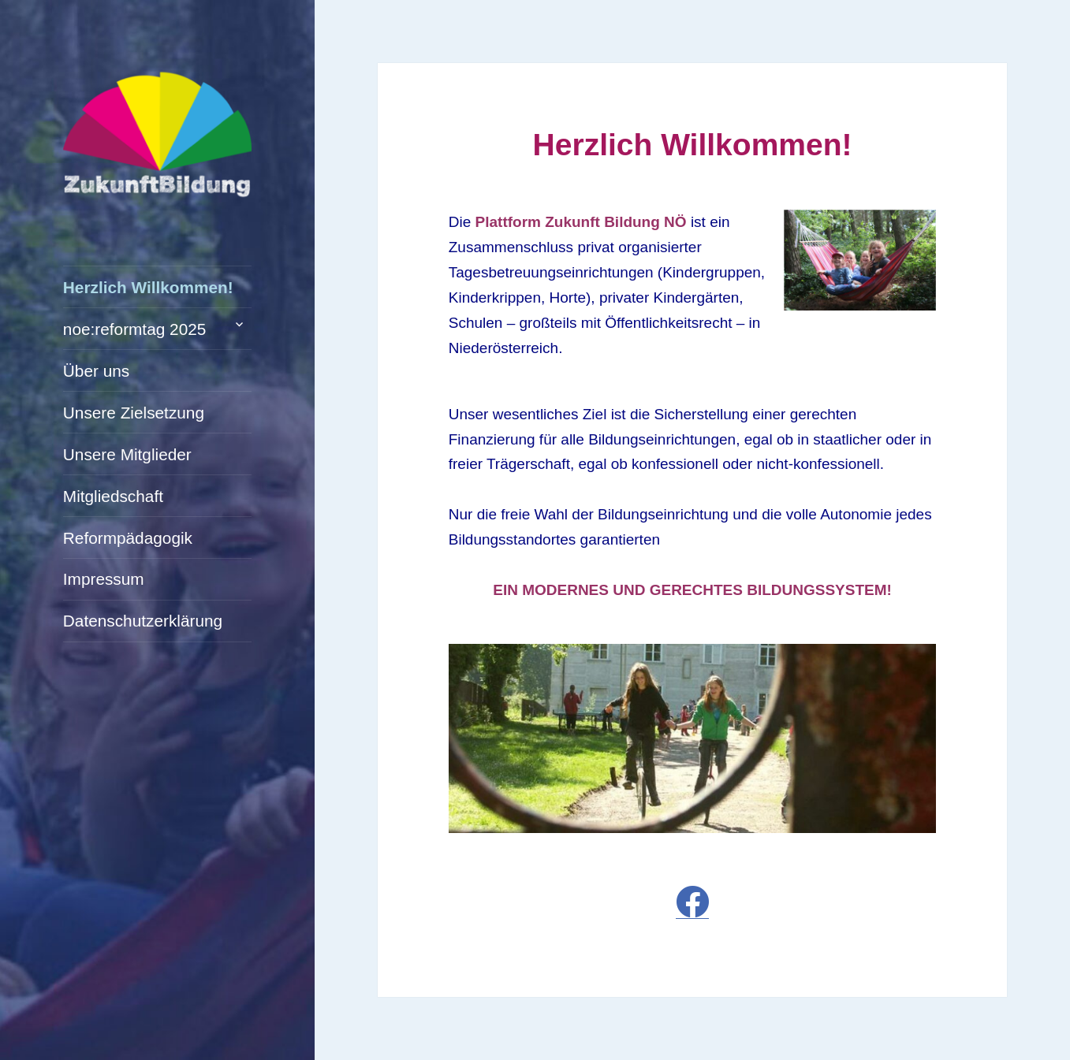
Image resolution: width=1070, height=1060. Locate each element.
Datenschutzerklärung (142, 621)
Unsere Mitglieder (127, 454)
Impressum (103, 579)
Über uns (96, 371)
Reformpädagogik (127, 538)
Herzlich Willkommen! (148, 287)
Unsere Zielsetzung (133, 413)
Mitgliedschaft (113, 496)
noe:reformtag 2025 (135, 329)
